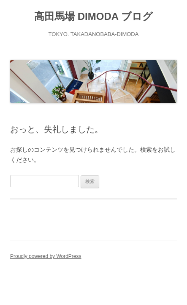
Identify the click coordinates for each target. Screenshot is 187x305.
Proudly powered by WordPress (45, 256)
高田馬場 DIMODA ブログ (93, 16)
